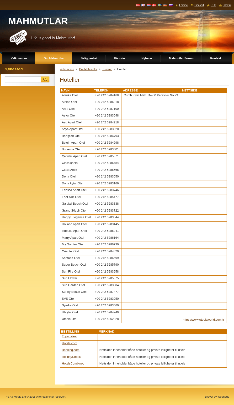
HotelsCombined (73, 363)
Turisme (107, 69)
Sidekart (199, 5)
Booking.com (71, 350)
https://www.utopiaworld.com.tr (203, 319)
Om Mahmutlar (88, 69)
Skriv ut (227, 5)
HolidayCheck (71, 357)
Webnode (223, 396)
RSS (213, 5)
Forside (183, 5)
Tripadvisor (69, 336)
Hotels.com (69, 343)
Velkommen (67, 69)
